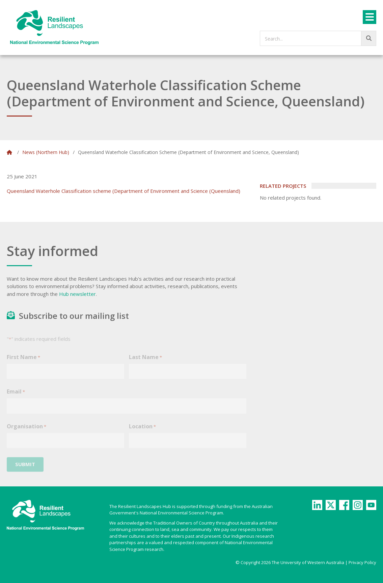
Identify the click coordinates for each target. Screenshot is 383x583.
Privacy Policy (362, 562)
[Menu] (369, 17)
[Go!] (368, 38)
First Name (23, 362)
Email (16, 396)
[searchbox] (318, 38)
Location (142, 431)
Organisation (26, 431)
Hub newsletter (77, 293)
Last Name (145, 362)
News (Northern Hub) (45, 152)
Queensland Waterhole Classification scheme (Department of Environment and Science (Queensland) (123, 190)
